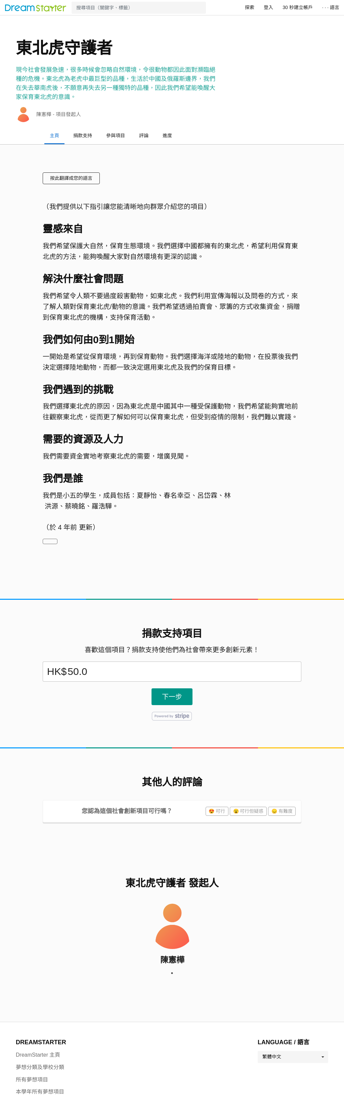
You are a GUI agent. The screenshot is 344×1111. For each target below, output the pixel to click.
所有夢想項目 (32, 1079)
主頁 (54, 135)
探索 (249, 7)
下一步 (172, 696)
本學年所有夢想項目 (40, 1092)
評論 (143, 135)
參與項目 (115, 135)
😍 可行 (217, 811)
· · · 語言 (330, 7)
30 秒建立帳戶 (297, 7)
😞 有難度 (282, 811)
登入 (268, 7)
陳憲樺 (172, 959)
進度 (167, 135)
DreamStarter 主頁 (38, 1055)
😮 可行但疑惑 (248, 811)
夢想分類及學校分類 (40, 1067)
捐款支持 (82, 135)
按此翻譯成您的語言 (71, 178)
